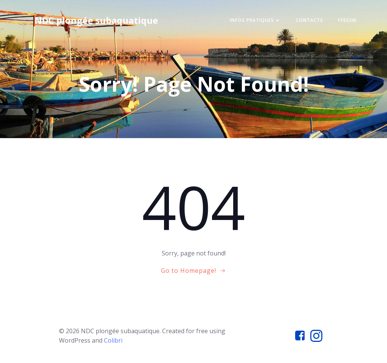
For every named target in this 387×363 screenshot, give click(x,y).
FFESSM (347, 20)
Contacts (309, 20)
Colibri (113, 340)
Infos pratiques (255, 20)
